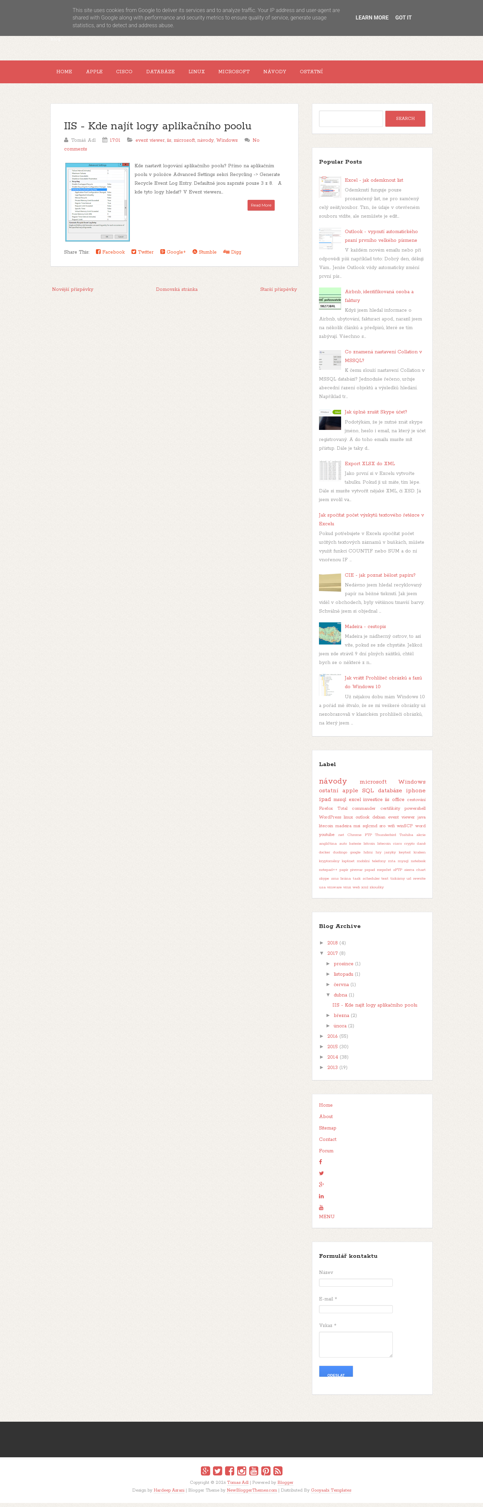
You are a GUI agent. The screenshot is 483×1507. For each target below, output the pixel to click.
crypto (409, 848)
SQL (368, 795)
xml (364, 891)
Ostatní (342, 74)
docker (324, 856)
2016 (332, 1041)
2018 (332, 947)
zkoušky (377, 891)
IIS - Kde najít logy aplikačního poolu (158, 130)
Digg (232, 256)
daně (421, 848)
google (355, 856)
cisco (397, 848)
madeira (343, 830)
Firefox (326, 813)
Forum (326, 1155)
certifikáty (390, 813)
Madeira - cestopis (365, 631)
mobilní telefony (371, 865)
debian (378, 822)
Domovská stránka (177, 294)
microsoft (184, 144)
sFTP (397, 874)
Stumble (205, 256)
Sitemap (327, 1132)
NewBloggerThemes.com (252, 1494)
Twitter (142, 256)
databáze (390, 795)
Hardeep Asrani (169, 1494)
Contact (327, 1144)
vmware (334, 891)
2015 (332, 1051)
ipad (325, 803)
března (341, 1020)
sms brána (341, 883)
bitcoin (369, 848)
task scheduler (366, 883)
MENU (327, 1221)
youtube (326, 839)
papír (343, 874)
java (422, 822)
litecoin (326, 830)
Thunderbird (385, 839)
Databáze (175, 74)
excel (355, 804)
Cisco (134, 74)
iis (169, 144)
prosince (344, 968)
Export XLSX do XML (370, 468)
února (340, 1030)
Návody (301, 74)
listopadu (343, 979)
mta (391, 865)
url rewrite (416, 883)
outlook (363, 822)
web (356, 891)
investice (373, 804)
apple (350, 795)
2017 (332, 958)
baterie (355, 848)
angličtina (328, 848)
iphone (416, 795)
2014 (332, 1062)
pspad (370, 874)
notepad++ (328, 874)
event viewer (150, 144)
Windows (227, 144)
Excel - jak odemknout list (374, 184)
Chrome (354, 839)
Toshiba (406, 839)
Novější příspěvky (72, 294)
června (341, 989)
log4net (348, 865)
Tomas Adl (238, 1487)
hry (378, 856)
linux (348, 822)
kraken (420, 856)
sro (382, 830)
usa (322, 891)
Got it (403, 17)
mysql (403, 865)
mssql (339, 804)
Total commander (356, 813)
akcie (421, 839)
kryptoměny (329, 865)
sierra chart (415, 874)
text (384, 883)
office (398, 804)
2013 (332, 1072)
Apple (100, 74)
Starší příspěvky (278, 294)
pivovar (356, 874)
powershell (415, 813)
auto (343, 848)
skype (324, 883)
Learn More (372, 17)
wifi (391, 830)
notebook (418, 865)
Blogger (285, 1487)
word (420, 830)
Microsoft (256, 74)
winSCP (405, 830)
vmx (347, 891)
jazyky (390, 856)
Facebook (110, 256)
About (326, 1121)
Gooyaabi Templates (331, 1494)
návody (205, 144)
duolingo (340, 856)
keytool (405, 856)
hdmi (368, 856)
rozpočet (384, 874)
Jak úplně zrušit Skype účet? (376, 416)
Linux (215, 74)
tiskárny (397, 883)
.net (341, 839)
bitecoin (384, 848)
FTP (368, 839)
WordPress (330, 822)
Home (66, 74)
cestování (416, 804)
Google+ (173, 256)
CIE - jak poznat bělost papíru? (380, 579)
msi (357, 830)
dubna (340, 999)
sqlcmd (370, 830)
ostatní (328, 795)
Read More (261, 209)
